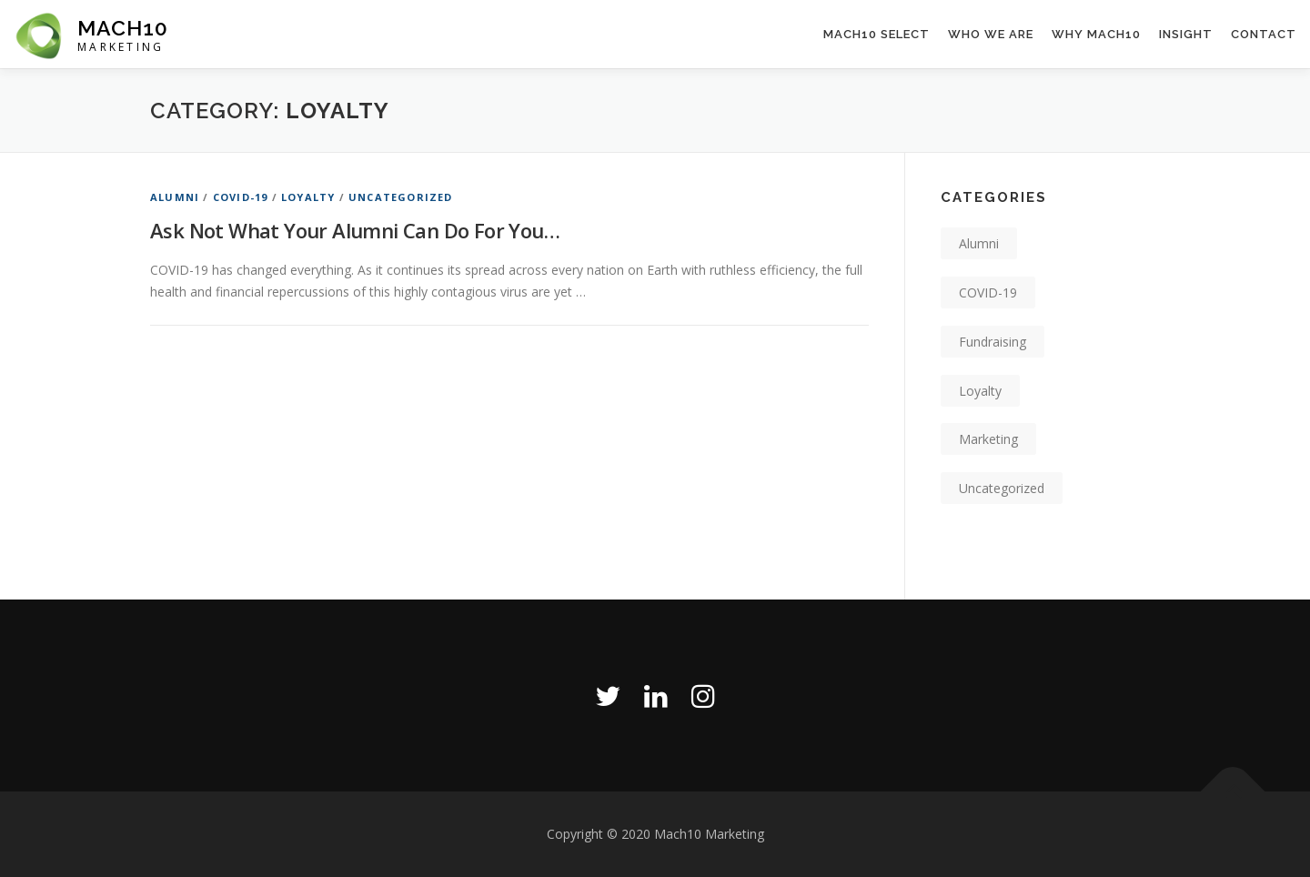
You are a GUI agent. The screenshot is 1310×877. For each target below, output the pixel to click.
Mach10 (122, 27)
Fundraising (992, 341)
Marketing (988, 439)
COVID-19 (240, 197)
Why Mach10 (1096, 34)
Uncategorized (400, 197)
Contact (1263, 34)
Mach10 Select (876, 34)
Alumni (174, 197)
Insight (1186, 34)
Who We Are (990, 34)
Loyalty (308, 197)
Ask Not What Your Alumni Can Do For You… (354, 230)
